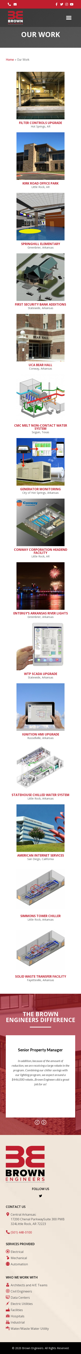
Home (10, 60)
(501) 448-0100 (21, 1232)
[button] (69, 17)
